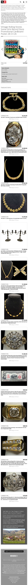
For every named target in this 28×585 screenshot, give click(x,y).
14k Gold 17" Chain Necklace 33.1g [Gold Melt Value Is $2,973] (13, 218)
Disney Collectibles (19, 521)
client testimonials (7, 517)
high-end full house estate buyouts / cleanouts (17, 519)
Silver (19, 520)
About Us (5, 559)
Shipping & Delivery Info (6, 81)
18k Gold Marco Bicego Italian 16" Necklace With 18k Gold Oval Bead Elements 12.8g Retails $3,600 (14, 322)
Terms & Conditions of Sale (7, 79)
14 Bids (2, 64)
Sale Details (4, 78)
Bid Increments (4, 80)
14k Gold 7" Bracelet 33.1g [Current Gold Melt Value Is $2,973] (13, 117)
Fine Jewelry (23, 520)
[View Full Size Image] (26, 61)
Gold (17, 520)
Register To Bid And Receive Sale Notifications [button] (14, 551)
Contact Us (10, 559)
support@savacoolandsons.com (12, 527)
